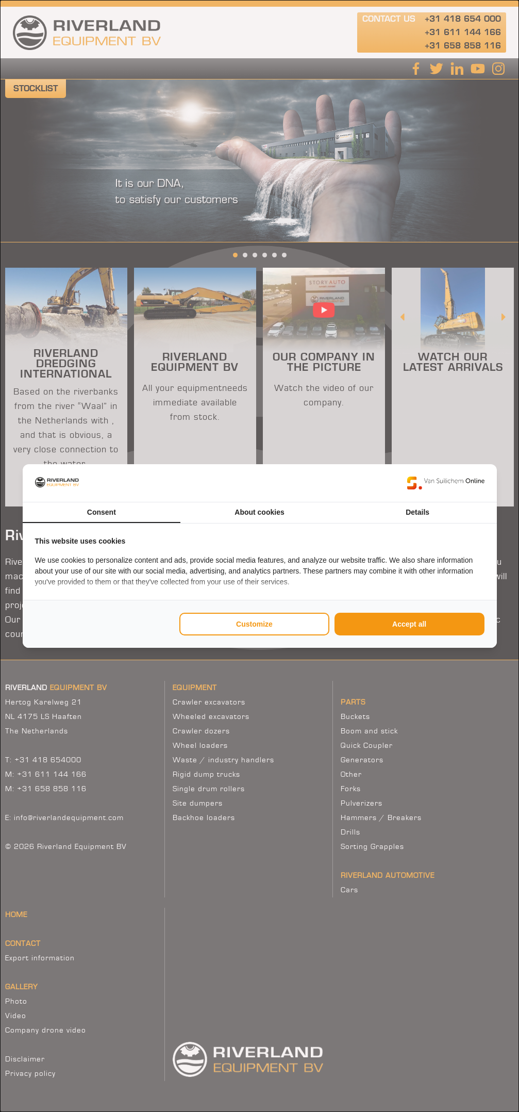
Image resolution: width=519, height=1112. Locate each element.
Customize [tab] (254, 624)
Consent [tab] (101, 512)
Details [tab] (417, 512)
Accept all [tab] (409, 624)
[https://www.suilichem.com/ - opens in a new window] (445, 483)
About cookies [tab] (259, 512)
